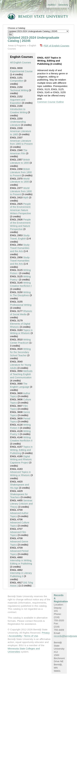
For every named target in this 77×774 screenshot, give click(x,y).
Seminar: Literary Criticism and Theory (21, 503)
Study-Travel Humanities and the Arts (20, 247)
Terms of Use (31, 636)
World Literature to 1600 (19, 180)
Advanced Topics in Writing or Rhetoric (20, 473)
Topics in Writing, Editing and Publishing (21, 449)
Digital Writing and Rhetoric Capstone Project (21, 459)
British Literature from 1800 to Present (21, 172)
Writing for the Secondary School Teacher (20, 352)
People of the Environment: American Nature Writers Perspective (20, 208)
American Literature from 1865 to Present (21, 142)
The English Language (19, 385)
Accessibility (15, 636)
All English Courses (20, 62)
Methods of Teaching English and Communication (21, 374)
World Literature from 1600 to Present (21, 191)
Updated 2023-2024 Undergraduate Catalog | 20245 (33, 39)
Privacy (46, 632)
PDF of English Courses (56, 45)
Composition (16, 80)
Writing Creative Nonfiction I (21, 284)
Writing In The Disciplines (20, 294)
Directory (63, 4)
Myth (26, 197)
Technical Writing (19, 90)
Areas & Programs (17, 45)
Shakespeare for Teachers (19, 496)
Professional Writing (21, 304)
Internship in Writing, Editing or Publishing (21, 562)
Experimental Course (21, 71)
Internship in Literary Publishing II (21, 574)
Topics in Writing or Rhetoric (21, 332)
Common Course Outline (50, 102)
